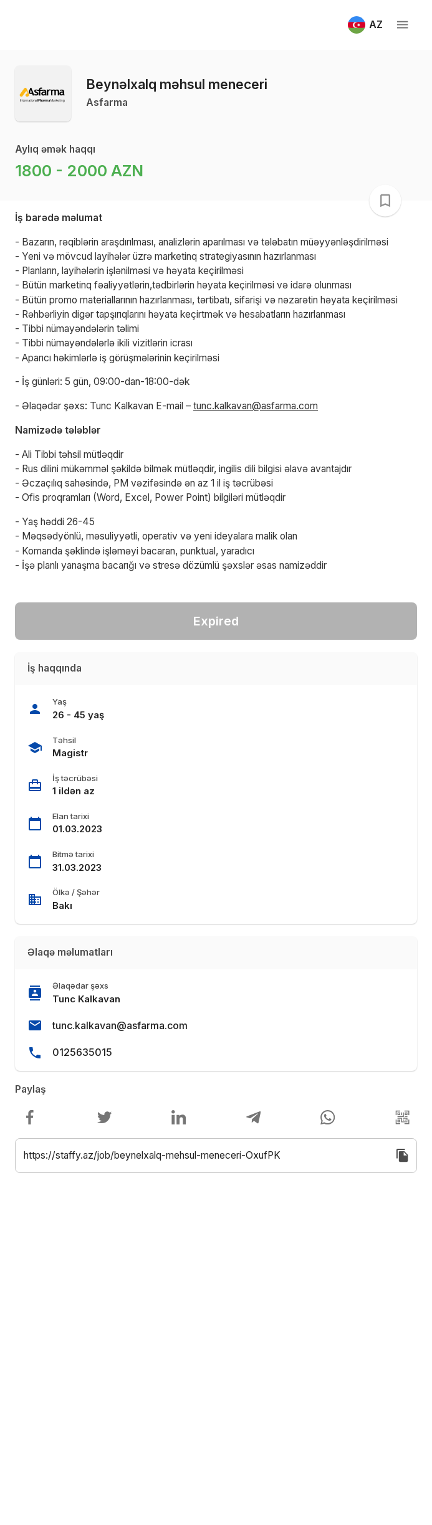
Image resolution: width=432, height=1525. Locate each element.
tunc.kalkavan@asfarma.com (120, 1025)
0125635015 (82, 1052)
